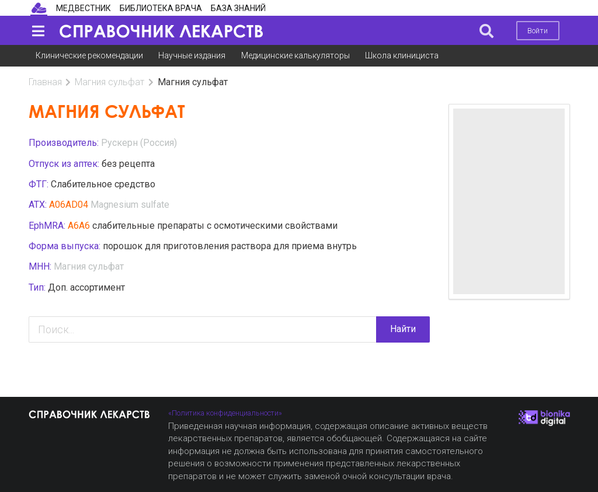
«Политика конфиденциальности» (225, 413)
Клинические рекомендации (89, 55)
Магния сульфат (109, 82)
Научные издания (191, 55)
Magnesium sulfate (130, 204)
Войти (537, 30)
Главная (45, 82)
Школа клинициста (402, 55)
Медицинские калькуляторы (295, 55)
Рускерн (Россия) (139, 142)
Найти (403, 328)
